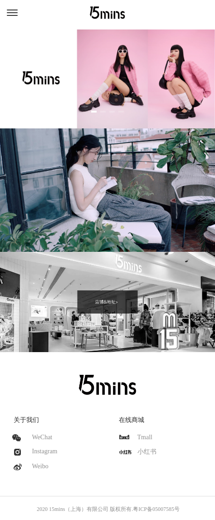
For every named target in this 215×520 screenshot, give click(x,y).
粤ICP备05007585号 (156, 509)
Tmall (144, 437)
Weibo (40, 466)
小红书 (146, 451)
